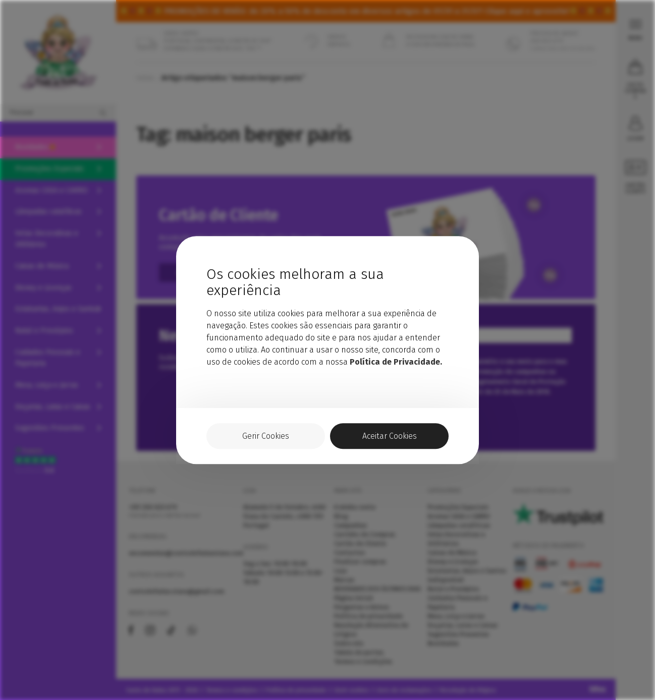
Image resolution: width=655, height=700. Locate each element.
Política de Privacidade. (396, 362)
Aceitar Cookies (389, 436)
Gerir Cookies (265, 436)
